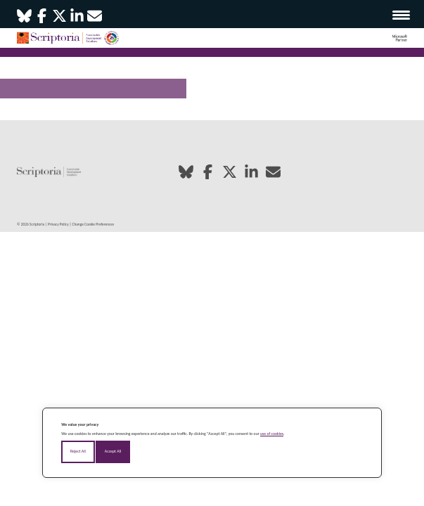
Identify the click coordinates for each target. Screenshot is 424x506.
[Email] (94, 21)
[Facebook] (41, 21)
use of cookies (271, 433)
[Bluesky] (24, 21)
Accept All (113, 451)
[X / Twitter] (59, 21)
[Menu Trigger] (401, 14)
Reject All (78, 451)
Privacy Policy (58, 224)
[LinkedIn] (77, 21)
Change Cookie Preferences (93, 224)
